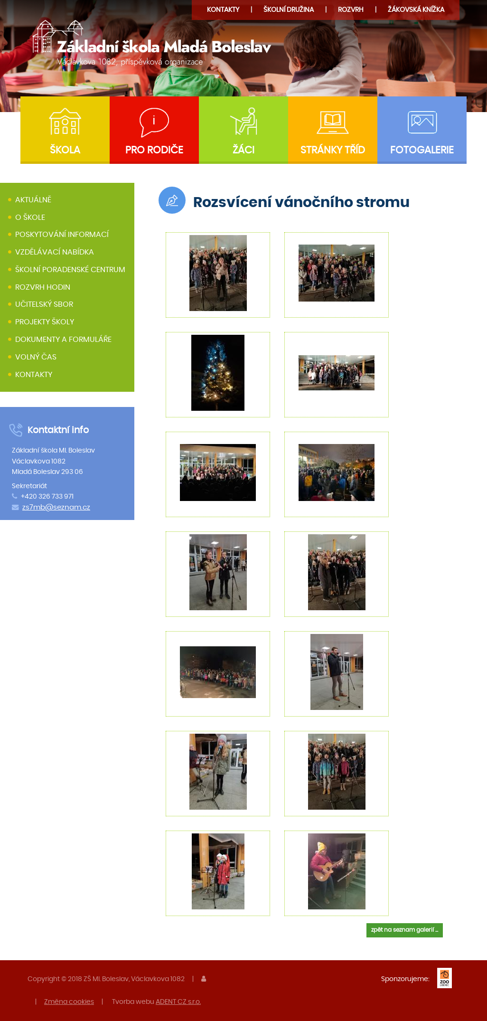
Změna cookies (69, 1001)
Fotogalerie (422, 150)
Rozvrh (351, 9)
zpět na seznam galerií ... (404, 930)
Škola (65, 150)
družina (288, 9)
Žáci (243, 150)
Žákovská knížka (416, 9)
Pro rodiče (154, 150)
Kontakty (223, 9)
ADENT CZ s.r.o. (178, 1001)
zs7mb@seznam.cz (56, 507)
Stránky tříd (332, 150)
